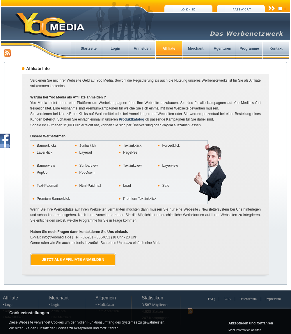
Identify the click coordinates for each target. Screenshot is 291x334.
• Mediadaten (104, 305)
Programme (249, 48)
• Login (8, 305)
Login (115, 48)
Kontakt (276, 48)
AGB (226, 299)
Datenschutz (248, 299)
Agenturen (222, 48)
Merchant (195, 48)
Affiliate (168, 48)
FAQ (211, 299)
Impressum (273, 299)
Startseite (89, 48)
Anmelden (142, 48)
